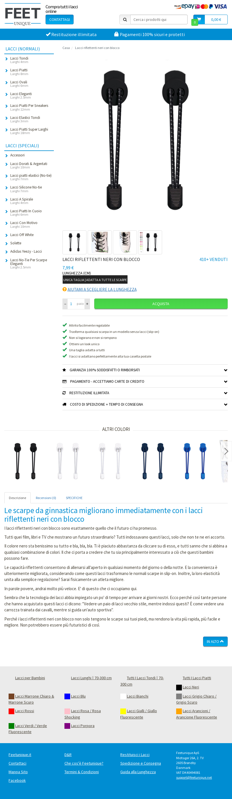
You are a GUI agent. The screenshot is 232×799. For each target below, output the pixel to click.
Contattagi (59, 19)
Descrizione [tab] (17, 498)
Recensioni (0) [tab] (46, 498)
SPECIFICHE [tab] (74, 498)
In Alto (215, 641)
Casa (66, 48)
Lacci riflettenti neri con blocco (97, 48)
